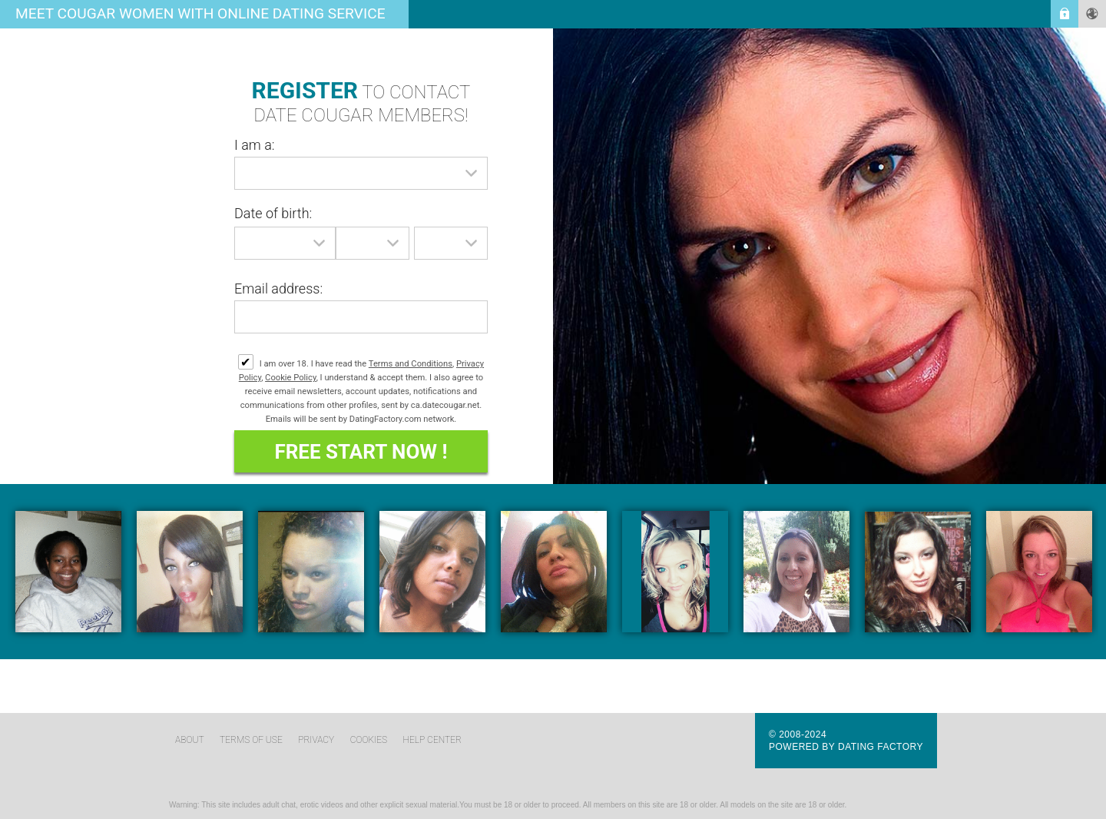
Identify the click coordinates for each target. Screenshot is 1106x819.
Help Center (432, 739)
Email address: (278, 288)
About (189, 739)
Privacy (316, 739)
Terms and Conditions (410, 364)
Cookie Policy (290, 378)
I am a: (254, 145)
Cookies (368, 739)
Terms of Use (251, 739)
